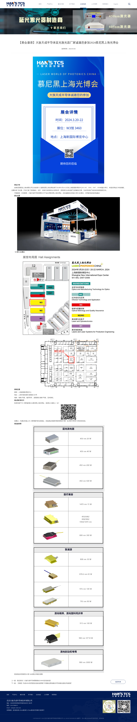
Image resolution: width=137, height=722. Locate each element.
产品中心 (50, 4)
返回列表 (118, 682)
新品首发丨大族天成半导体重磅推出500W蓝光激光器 (34, 680)
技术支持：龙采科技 (98, 718)
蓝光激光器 (16, 710)
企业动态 (83, 4)
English (116, 4)
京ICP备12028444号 (87, 718)
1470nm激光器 (31, 710)
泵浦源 (37, 710)
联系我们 (105, 4)
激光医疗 (41, 710)
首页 (40, 4)
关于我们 (72, 4)
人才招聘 (94, 4)
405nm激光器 (23, 710)
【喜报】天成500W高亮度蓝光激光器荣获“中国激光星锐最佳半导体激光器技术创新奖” (44, 683)
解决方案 (61, 4)
